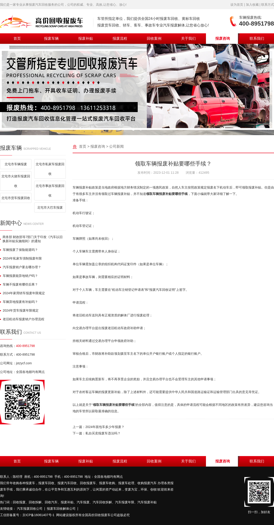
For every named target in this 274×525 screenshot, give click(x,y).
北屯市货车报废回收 (15, 198)
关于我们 (188, 38)
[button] (133, 129)
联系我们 (257, 38)
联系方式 (267, 4)
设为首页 (236, 4)
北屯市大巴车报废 (50, 207)
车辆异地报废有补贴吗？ (19, 302)
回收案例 (154, 38)
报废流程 (120, 38)
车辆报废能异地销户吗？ (19, 276)
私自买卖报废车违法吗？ (103, 433)
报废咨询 (222, 38)
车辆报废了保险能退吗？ (19, 250)
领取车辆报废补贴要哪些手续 (167, 194)
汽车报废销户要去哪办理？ (20, 267)
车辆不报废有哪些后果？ (19, 284)
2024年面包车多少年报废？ (104, 427)
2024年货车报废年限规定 (19, 310)
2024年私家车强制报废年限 (21, 258)
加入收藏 (252, 4)
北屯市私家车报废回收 (50, 169)
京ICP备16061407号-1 (38, 515)
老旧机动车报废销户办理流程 (22, 319)
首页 (17, 38)
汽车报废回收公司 (29, 508)
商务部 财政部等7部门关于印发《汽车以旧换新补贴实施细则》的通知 (31, 239)
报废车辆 (51, 38)
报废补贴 (85, 38)
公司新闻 (116, 146)
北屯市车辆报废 (16, 164)
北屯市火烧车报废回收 (15, 181)
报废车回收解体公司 (61, 508)
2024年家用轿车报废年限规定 (22, 293)
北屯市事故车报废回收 (50, 190)
